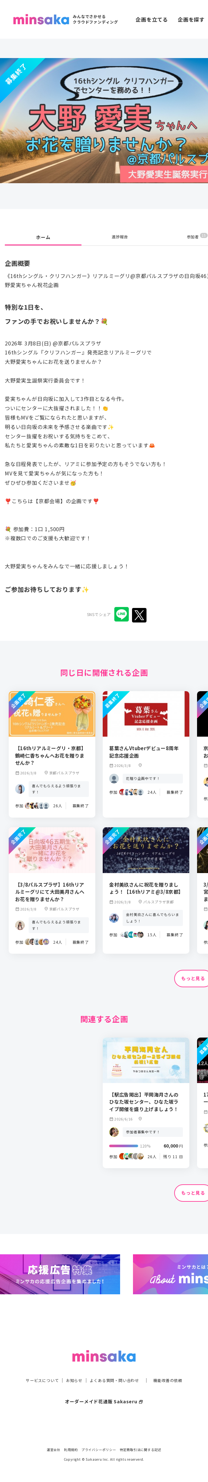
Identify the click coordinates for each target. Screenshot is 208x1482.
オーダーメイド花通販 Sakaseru (104, 1393)
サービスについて (35, 1372)
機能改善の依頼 (175, 1372)
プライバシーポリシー (98, 1449)
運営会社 (54, 1449)
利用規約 (71, 1449)
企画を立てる (152, 19)
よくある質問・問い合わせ (116, 1372)
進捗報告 (119, 237)
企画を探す (191, 19)
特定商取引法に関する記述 (141, 1449)
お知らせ (70, 1372)
